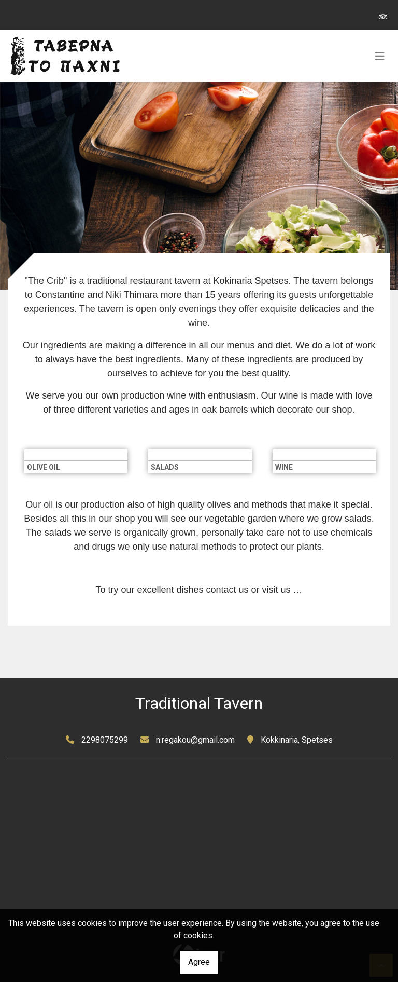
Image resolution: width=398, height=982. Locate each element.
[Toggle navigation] (380, 56)
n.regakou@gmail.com (195, 740)
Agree (199, 962)
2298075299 (104, 740)
